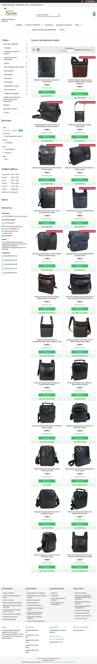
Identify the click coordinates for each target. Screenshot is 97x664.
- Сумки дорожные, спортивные (10, 58)
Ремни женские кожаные (12, 614)
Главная (19, 25)
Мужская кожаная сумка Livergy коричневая (80, 125)
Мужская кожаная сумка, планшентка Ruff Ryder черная (80, 426)
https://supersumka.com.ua (13, 226)
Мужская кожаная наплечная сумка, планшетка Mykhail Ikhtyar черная (79, 555)
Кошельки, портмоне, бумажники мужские (35, 613)
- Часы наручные (9, 89)
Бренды (6, 105)
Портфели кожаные (34, 605)
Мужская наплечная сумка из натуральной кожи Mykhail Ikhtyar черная (47, 340)
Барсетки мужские (33, 600)
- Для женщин (8, 71)
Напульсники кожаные (83, 616)
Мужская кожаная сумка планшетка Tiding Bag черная (47, 512)
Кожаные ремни (81, 593)
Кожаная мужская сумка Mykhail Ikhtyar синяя (79, 211)
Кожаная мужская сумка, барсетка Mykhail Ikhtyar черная (47, 426)
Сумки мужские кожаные (36, 593)
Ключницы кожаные (82, 610)
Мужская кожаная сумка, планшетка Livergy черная (47, 80)
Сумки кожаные (8, 593)
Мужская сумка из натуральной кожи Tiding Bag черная (47, 555)
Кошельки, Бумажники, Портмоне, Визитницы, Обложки (83, 597)
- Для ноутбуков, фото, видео (13, 67)
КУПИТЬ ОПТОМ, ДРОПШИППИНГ (44, 30)
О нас (77, 25)
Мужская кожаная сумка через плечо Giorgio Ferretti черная (47, 211)
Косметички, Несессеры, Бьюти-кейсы (11, 610)
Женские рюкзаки (9, 619)
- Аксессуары (8, 82)
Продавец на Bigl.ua (48, 660)
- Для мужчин (8, 74)
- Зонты (6, 63)
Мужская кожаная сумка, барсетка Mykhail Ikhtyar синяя (80, 512)
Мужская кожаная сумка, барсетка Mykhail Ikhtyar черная (80, 383)
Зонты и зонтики (81, 618)
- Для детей (7, 78)
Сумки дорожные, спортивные (57, 603)
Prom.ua (57, 658)
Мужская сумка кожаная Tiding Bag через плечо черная (79, 469)
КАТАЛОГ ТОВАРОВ (32, 25)
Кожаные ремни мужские (36, 621)
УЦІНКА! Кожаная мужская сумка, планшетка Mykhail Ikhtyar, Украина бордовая (79, 81)
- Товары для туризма (11, 93)
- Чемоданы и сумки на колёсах (11, 52)
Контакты (49, 25)
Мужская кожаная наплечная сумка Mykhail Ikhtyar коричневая (47, 297)
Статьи (62, 30)
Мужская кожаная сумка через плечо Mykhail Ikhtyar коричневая (80, 340)
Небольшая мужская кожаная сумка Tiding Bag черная (47, 469)
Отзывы (6, 112)
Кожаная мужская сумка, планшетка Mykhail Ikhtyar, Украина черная (47, 125)
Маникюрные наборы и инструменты (83, 607)
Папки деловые (32, 602)
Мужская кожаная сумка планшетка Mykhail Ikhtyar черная (47, 383)
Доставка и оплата (64, 25)
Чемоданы (54, 595)
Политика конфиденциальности (66, 662)
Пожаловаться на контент (48, 662)
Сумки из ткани (8, 600)
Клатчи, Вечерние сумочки (12, 602)
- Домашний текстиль (11, 86)
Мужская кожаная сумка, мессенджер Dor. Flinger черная (80, 168)
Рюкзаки (54, 593)
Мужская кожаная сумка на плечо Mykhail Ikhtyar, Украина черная (46, 254)
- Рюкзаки (7, 48)
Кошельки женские (10, 617)
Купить (47, 92)
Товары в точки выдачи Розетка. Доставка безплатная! (12, 99)
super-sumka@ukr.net (11, 229)
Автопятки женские (82, 613)
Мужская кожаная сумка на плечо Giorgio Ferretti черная (47, 168)
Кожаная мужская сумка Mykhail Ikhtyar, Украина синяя (80, 254)
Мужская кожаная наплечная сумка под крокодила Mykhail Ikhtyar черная (80, 297)
